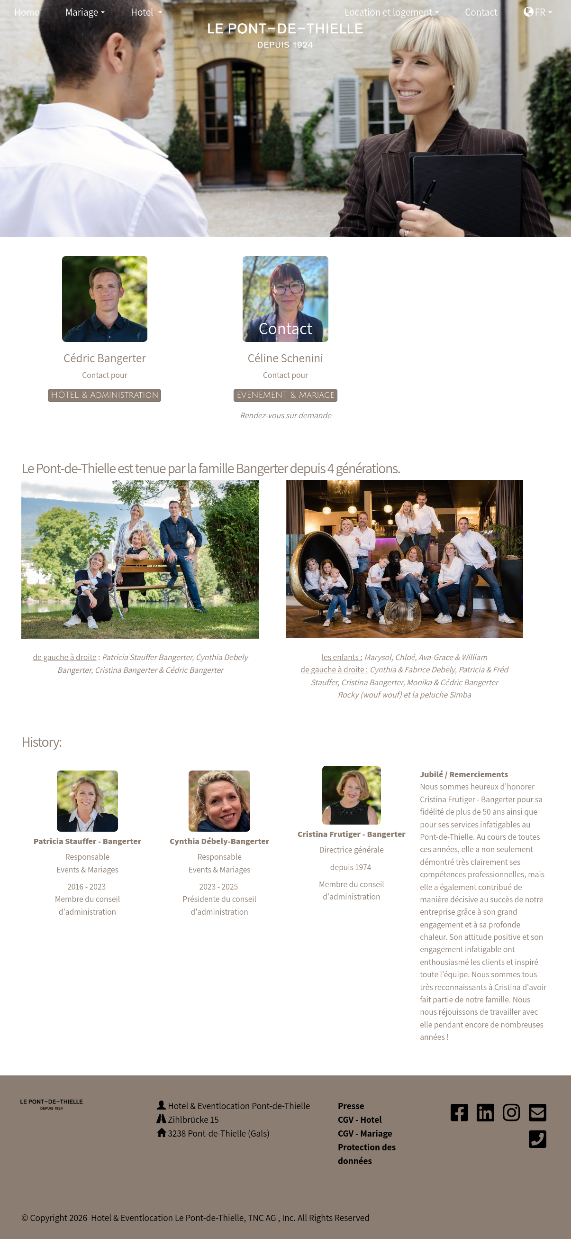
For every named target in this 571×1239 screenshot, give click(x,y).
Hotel (149, 14)
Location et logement (394, 14)
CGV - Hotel (360, 1119)
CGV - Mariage (365, 1133)
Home (26, 11)
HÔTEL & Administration (104, 395)
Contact (481, 11)
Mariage (87, 14)
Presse (351, 1106)
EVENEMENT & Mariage (285, 395)
